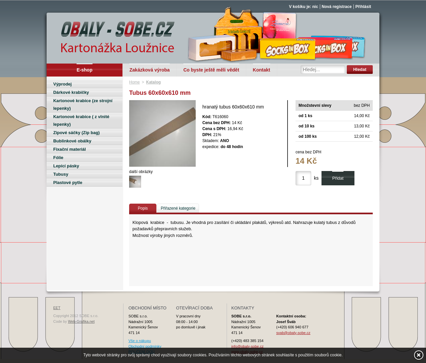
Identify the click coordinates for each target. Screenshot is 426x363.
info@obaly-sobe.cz (247, 346)
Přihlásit (363, 6)
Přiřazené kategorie (178, 208)
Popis (143, 208)
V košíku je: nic (303, 6)
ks (316, 178)
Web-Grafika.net (81, 321)
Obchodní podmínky (144, 346)
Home (134, 82)
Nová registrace (337, 6)
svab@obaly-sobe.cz (293, 333)
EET (56, 308)
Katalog (153, 82)
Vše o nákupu (139, 341)
